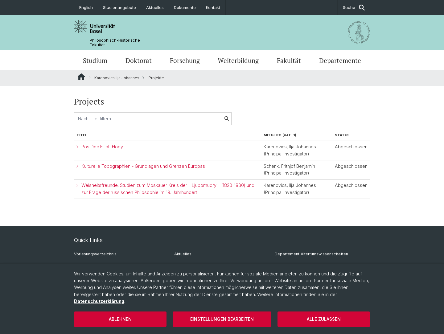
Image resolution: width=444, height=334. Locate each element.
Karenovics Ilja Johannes (116, 78)
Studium (95, 60)
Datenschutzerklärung (99, 301)
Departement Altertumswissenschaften (311, 254)
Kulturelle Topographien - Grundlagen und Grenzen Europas (143, 166)
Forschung (185, 60)
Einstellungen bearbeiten (222, 319)
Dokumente (185, 7)
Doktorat (138, 60)
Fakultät (289, 60)
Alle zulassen (324, 319)
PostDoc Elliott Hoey (102, 146)
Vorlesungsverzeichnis (95, 254)
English (86, 7)
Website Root (81, 76)
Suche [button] (354, 7)
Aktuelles (155, 7)
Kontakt (213, 7)
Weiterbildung (238, 60)
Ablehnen (120, 319)
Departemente (340, 60)
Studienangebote (119, 7)
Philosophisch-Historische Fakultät (115, 42)
